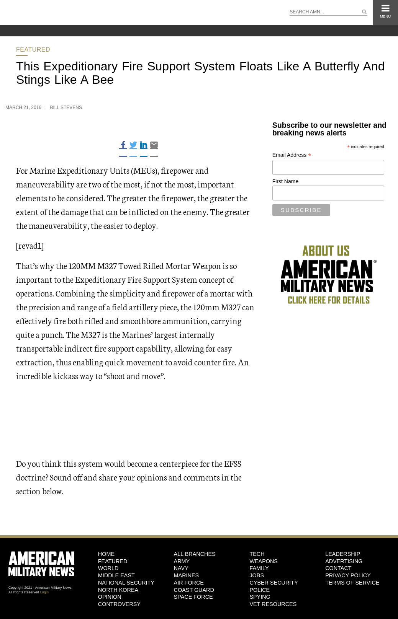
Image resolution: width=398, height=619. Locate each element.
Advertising (343, 561)
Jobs (256, 575)
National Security (126, 583)
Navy (181, 568)
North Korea (118, 590)
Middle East (116, 575)
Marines (186, 575)
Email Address (291, 155)
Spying (259, 597)
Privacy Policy (348, 575)
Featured (33, 49)
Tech (256, 554)
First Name (285, 181)
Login (44, 592)
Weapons (263, 561)
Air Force (189, 583)
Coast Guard (194, 590)
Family (259, 568)
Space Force (193, 597)
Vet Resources (272, 604)
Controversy (119, 604)
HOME (106, 554)
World (108, 568)
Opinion (109, 597)
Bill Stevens (66, 107)
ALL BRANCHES (195, 554)
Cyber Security (273, 583)
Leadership (342, 554)
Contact (338, 568)
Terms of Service (352, 583)
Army (182, 561)
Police (259, 590)
